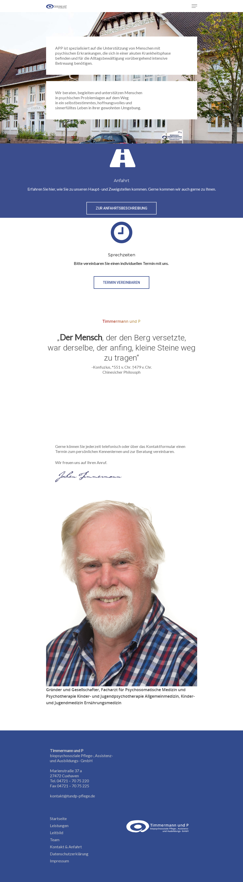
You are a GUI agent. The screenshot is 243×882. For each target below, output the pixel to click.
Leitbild (56, 832)
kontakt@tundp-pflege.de (72, 795)
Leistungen (59, 825)
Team (54, 839)
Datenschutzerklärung (69, 853)
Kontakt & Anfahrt (66, 846)
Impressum (59, 860)
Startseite (58, 818)
